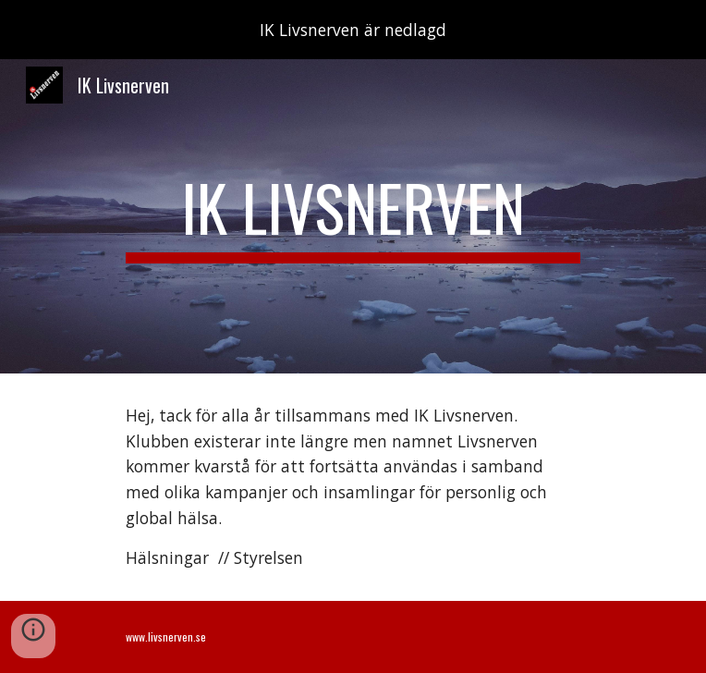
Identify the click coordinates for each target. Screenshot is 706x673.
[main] (352, 216)
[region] (353, 29)
